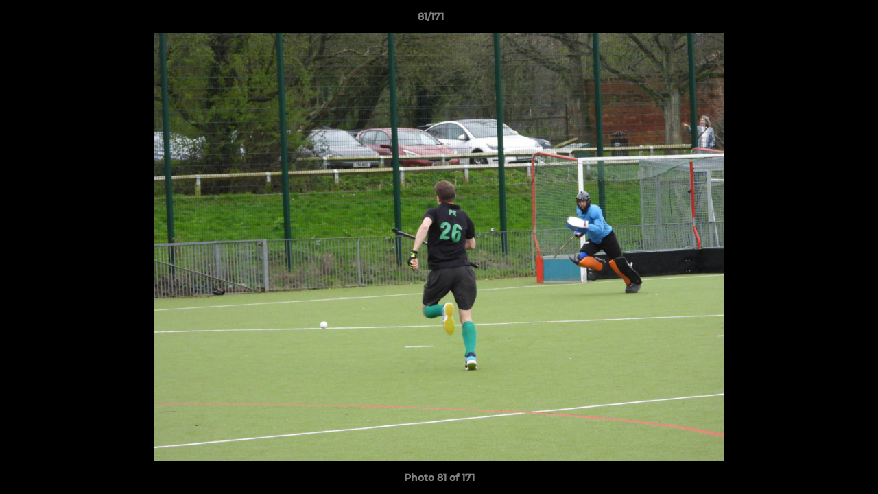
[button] (820, 20)
